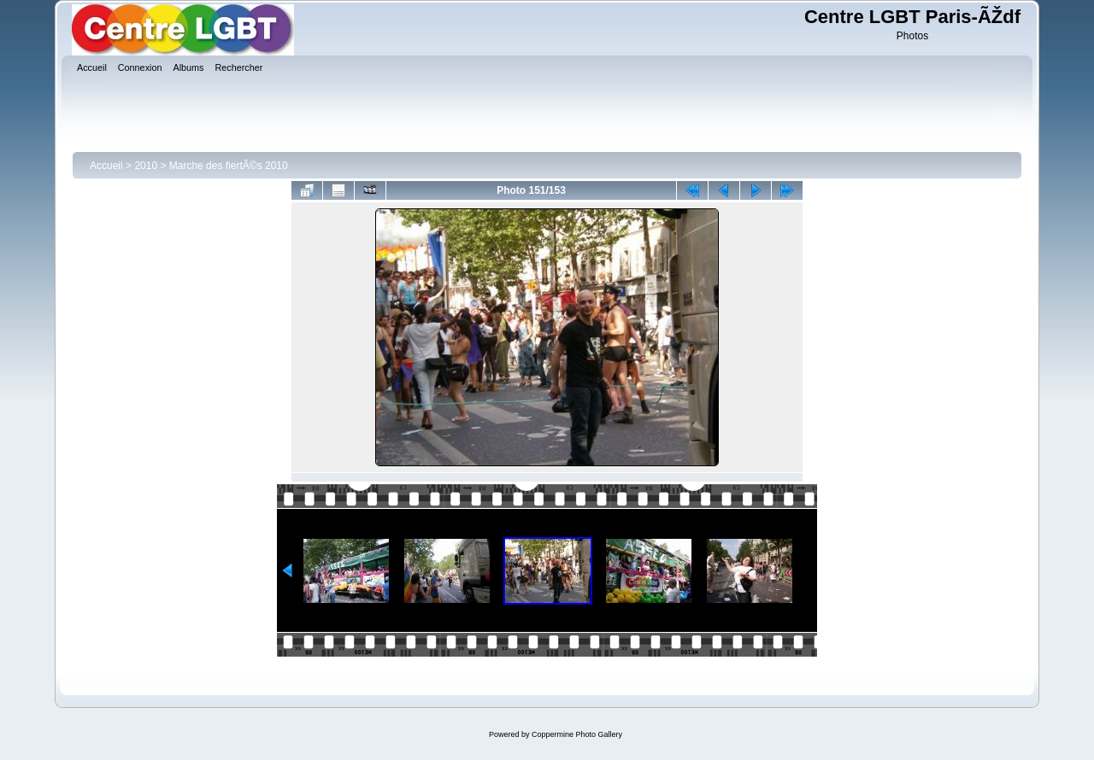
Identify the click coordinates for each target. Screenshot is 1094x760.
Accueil (106, 166)
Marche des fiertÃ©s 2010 (228, 166)
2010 (145, 166)
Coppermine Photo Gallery (577, 734)
